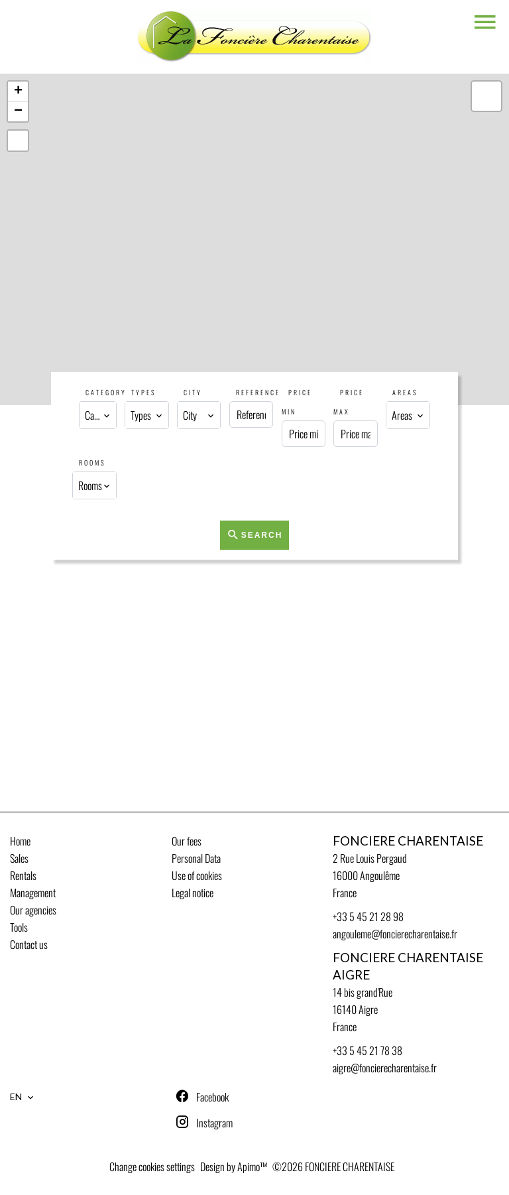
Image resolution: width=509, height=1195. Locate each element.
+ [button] (18, 91)
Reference (258, 392)
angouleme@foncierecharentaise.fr (395, 934)
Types (143, 392)
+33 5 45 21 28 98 (368, 916)
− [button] (18, 111)
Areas (405, 392)
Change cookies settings (152, 1166)
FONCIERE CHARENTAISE (408, 841)
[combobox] (97, 415)
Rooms (92, 463)
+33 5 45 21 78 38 (367, 1050)
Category (106, 392)
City (193, 392)
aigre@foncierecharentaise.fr (385, 1068)
